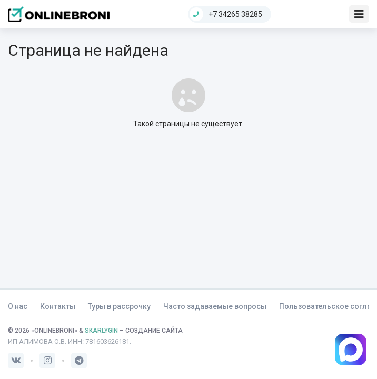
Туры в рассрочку (119, 306)
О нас (17, 306)
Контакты (57, 306)
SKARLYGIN (101, 330)
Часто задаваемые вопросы (214, 306)
